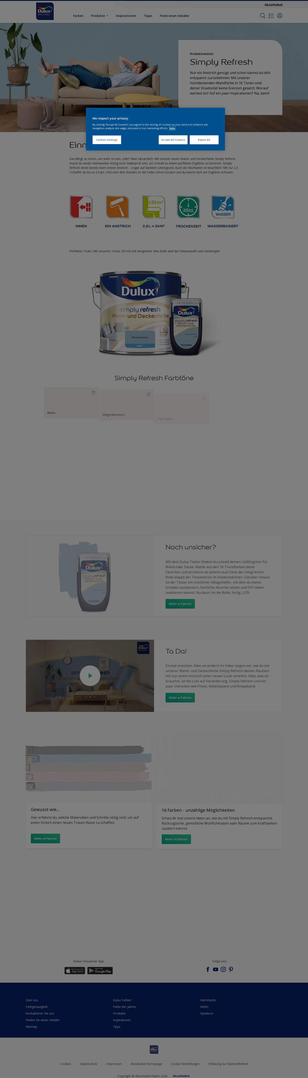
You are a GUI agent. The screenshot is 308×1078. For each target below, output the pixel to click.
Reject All (204, 139)
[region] (155, 129)
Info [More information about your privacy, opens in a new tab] (172, 128)
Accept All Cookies (173, 139)
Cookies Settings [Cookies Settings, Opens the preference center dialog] (107, 139)
